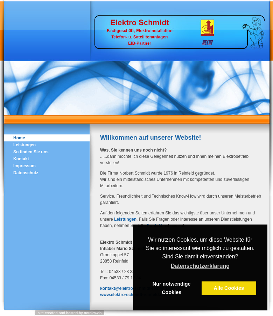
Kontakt (21, 158)
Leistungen (125, 219)
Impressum (24, 165)
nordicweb (93, 313)
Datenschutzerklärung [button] (200, 266)
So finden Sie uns (31, 151)
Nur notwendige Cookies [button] (172, 288)
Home (19, 137)
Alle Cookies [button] (229, 288)
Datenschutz (25, 172)
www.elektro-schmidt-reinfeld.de (132, 294)
